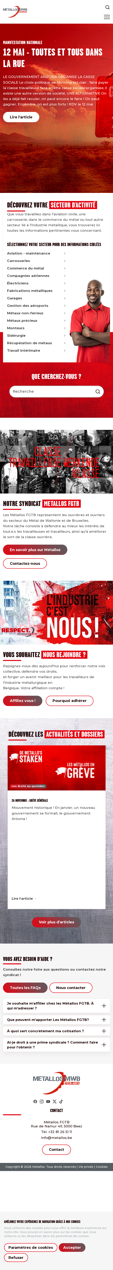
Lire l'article (21, 117)
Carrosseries (36, 261)
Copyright (12, 1167)
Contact (56, 1149)
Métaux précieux (36, 321)
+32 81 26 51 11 (56, 1132)
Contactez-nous (25, 563)
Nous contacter (71, 988)
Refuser (16, 1257)
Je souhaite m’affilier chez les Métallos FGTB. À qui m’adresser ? (50, 1005)
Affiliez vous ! (22, 701)
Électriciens (36, 283)
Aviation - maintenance (36, 253)
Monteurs (36, 328)
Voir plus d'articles (56, 922)
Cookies (102, 1167)
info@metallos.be (56, 1138)
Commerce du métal (36, 268)
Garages (36, 298)
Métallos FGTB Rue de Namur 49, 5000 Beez (56, 1124)
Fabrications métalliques (36, 291)
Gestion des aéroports (36, 306)
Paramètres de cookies (30, 1247)
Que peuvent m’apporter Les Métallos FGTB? (48, 1020)
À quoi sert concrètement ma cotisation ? (45, 1031)
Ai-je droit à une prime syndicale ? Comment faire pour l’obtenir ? (52, 1044)
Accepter (72, 1247)
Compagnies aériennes (36, 276)
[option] (56, 108)
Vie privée (86, 1167)
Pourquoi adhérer (70, 701)
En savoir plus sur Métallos (35, 550)
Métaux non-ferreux (36, 313)
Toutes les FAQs (25, 988)
